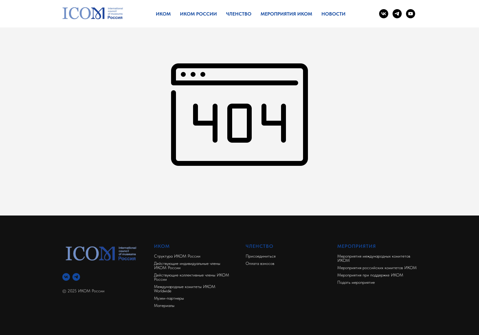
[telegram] (397, 13)
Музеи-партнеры (169, 298)
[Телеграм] (76, 277)
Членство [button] (238, 14)
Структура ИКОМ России (177, 256)
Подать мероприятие (356, 282)
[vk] (383, 13)
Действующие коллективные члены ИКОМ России (191, 277)
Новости (333, 14)
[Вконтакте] (66, 277)
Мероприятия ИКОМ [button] (286, 14)
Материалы (164, 305)
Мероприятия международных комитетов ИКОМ (373, 258)
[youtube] (410, 13)
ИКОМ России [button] (198, 14)
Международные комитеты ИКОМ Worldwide (184, 288)
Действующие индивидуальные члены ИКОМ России (187, 265)
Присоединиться (261, 256)
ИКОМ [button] (163, 14)
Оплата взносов (260, 263)
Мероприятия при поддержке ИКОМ (370, 275)
